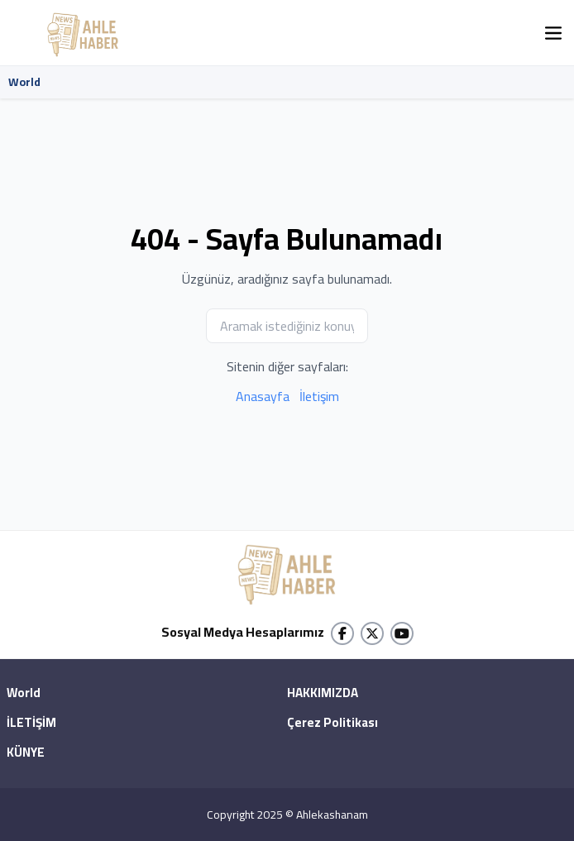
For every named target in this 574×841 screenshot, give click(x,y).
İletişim (319, 396)
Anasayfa (262, 396)
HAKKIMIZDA (322, 694)
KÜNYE (26, 753)
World (24, 82)
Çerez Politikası (332, 723)
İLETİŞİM (31, 723)
